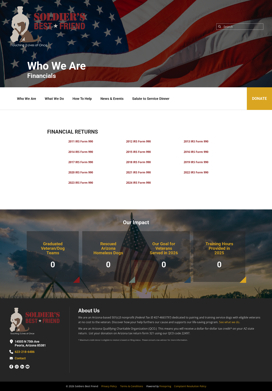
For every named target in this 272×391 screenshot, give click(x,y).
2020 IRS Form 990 (80, 172)
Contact (20, 358)
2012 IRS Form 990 (138, 141)
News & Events (112, 99)
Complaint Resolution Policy (190, 386)
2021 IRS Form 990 (138, 172)
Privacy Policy (109, 386)
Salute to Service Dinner (150, 99)
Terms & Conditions (131, 386)
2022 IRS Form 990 (196, 172)
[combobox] (239, 26)
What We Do (54, 99)
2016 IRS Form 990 (196, 152)
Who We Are (26, 99)
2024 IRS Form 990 (138, 183)
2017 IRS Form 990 (80, 162)
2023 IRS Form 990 (80, 183)
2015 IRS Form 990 (138, 152)
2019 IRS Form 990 (196, 162)
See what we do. (229, 322)
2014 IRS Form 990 (80, 152)
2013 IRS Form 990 (196, 141)
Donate (259, 98)
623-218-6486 (25, 352)
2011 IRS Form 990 (80, 141)
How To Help (82, 99)
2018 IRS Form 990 (138, 162)
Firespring (165, 386)
